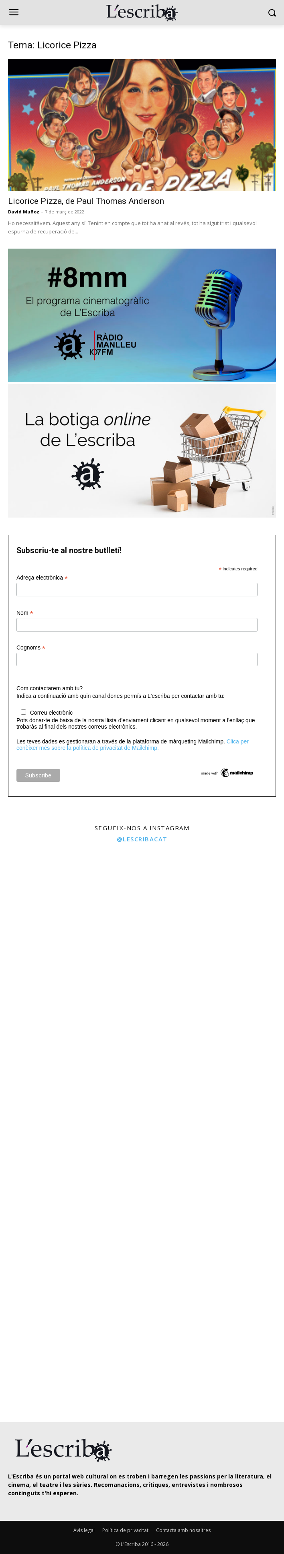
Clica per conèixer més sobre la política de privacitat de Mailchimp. (132, 744)
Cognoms (30, 647)
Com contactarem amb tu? (49, 688)
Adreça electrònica (42, 578)
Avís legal (84, 1530)
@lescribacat (142, 839)
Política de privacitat (125, 1530)
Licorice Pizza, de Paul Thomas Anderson (86, 201)
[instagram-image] (70, 918)
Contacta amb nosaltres (183, 1530)
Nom (24, 613)
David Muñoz (23, 212)
